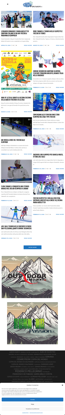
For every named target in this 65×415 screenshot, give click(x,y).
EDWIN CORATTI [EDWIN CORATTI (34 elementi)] (24, 369)
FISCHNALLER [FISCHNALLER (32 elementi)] (46, 371)
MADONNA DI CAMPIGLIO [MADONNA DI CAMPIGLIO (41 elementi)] (19, 381)
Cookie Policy (25, 412)
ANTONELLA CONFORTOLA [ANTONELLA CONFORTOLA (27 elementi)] (21, 354)
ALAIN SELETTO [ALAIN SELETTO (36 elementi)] (35, 352)
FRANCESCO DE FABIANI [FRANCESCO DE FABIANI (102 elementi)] (23, 374)
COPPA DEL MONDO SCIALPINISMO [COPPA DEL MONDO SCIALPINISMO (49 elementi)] (22, 364)
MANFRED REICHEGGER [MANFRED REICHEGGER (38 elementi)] (37, 381)
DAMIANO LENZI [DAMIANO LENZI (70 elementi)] (47, 364)
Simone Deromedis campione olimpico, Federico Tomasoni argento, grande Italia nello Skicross (48, 73)
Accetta (32, 399)
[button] (62, 385)
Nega (32, 404)
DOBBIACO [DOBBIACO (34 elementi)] (17, 369)
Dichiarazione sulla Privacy (36, 412)
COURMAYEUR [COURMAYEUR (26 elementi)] (37, 364)
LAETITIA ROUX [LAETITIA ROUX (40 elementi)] (39, 379)
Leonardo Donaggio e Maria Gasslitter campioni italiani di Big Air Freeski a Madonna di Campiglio (15, 33)
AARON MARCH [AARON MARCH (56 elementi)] (14, 352)
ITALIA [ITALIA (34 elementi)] (19, 379)
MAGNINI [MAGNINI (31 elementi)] (28, 381)
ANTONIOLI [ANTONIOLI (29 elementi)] (30, 354)
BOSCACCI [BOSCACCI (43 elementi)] (20, 357)
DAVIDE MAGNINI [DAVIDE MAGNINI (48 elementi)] (15, 366)
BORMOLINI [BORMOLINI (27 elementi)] (13, 357)
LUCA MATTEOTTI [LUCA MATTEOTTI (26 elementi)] (48, 379)
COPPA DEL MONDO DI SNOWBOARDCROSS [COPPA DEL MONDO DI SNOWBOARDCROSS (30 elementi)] (45, 361)
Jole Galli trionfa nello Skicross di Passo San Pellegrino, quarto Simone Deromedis (16, 227)
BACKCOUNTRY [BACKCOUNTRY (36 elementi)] (48, 354)
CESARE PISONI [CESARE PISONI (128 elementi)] (23, 359)
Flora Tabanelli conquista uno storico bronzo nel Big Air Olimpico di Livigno (15, 187)
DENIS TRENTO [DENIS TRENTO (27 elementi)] (30, 366)
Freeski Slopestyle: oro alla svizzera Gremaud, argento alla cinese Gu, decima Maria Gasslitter (47, 200)
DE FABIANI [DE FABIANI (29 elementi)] (24, 366)
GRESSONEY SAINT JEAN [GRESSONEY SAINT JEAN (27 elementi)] (51, 376)
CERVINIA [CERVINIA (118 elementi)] (49, 357)
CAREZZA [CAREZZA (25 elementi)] (32, 357)
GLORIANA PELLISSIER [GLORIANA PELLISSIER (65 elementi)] (38, 376)
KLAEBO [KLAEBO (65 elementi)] (32, 379)
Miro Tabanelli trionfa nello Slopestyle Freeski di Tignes (47, 32)
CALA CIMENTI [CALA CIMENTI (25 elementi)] (27, 357)
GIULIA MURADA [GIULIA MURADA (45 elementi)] (25, 376)
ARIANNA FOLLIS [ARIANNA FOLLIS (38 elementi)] (38, 354)
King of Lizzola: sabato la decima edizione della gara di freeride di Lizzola (16, 99)
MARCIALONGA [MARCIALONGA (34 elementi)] (49, 381)
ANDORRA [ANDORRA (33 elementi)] (11, 354)
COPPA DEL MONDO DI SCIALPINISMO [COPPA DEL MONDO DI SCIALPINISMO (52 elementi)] (21, 362)
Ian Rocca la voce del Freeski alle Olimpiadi (13, 141)
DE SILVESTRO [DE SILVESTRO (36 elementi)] (51, 366)
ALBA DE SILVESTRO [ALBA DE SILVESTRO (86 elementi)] (47, 352)
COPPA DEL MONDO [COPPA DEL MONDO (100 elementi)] (39, 359)
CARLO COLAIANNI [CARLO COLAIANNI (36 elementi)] (40, 357)
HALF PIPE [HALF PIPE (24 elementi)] (15, 379)
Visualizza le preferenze (32, 409)
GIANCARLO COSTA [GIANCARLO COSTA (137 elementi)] (43, 374)
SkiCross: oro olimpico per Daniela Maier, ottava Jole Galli (48, 156)
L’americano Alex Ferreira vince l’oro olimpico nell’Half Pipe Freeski (46, 116)
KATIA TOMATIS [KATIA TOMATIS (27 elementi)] (24, 379)
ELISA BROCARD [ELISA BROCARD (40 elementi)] (33, 369)
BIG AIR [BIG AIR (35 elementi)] (54, 354)
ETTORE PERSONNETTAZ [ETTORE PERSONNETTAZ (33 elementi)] (45, 369)
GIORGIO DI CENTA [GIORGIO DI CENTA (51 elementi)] (13, 376)
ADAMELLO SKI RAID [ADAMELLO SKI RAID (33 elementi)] (26, 352)
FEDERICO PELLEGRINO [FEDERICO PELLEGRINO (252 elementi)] (28, 371)
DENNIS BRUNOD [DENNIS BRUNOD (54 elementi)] (41, 366)
